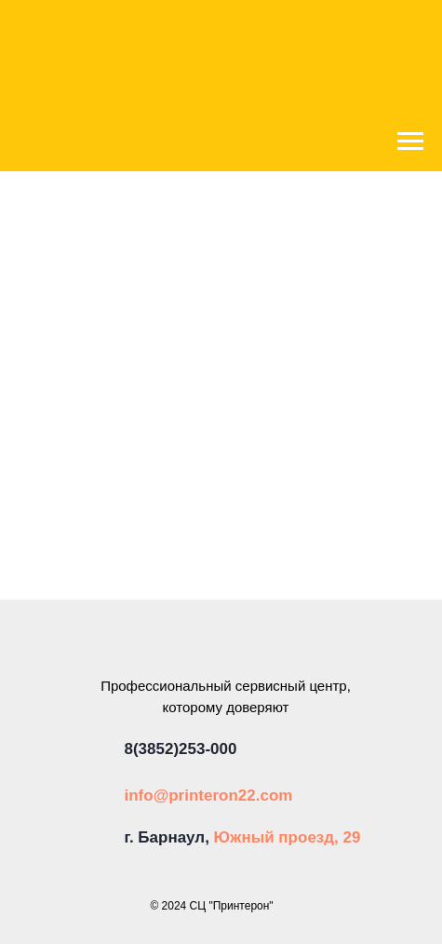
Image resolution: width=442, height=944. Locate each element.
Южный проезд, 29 (287, 837)
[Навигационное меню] (410, 141)
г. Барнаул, (169, 837)
